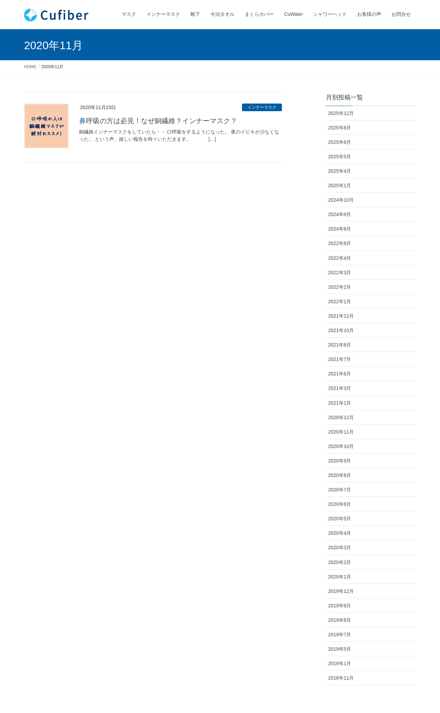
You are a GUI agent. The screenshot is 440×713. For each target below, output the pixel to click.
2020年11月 (341, 432)
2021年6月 (339, 373)
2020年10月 (341, 446)
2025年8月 (339, 127)
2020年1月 (339, 576)
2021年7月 (339, 359)
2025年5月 (339, 156)
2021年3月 (339, 388)
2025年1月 (339, 185)
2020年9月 (339, 461)
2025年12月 (341, 113)
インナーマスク (262, 107)
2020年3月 (339, 547)
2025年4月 (339, 171)
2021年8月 (339, 345)
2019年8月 (339, 620)
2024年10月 (341, 200)
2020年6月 (339, 504)
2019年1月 (339, 663)
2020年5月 (339, 518)
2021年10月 (341, 330)
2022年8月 (339, 243)
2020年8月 (339, 475)
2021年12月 (341, 316)
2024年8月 (339, 229)
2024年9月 (339, 214)
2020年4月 (339, 533)
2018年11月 (341, 678)
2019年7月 (339, 634)
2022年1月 (339, 301)
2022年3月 (339, 272)
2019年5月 (339, 649)
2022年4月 (339, 258)
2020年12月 (341, 417)
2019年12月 (341, 591)
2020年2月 (339, 562)
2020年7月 (339, 489)
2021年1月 (339, 403)
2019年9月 (339, 605)
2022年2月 (339, 287)
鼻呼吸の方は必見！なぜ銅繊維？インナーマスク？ (158, 121)
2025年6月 (339, 142)
